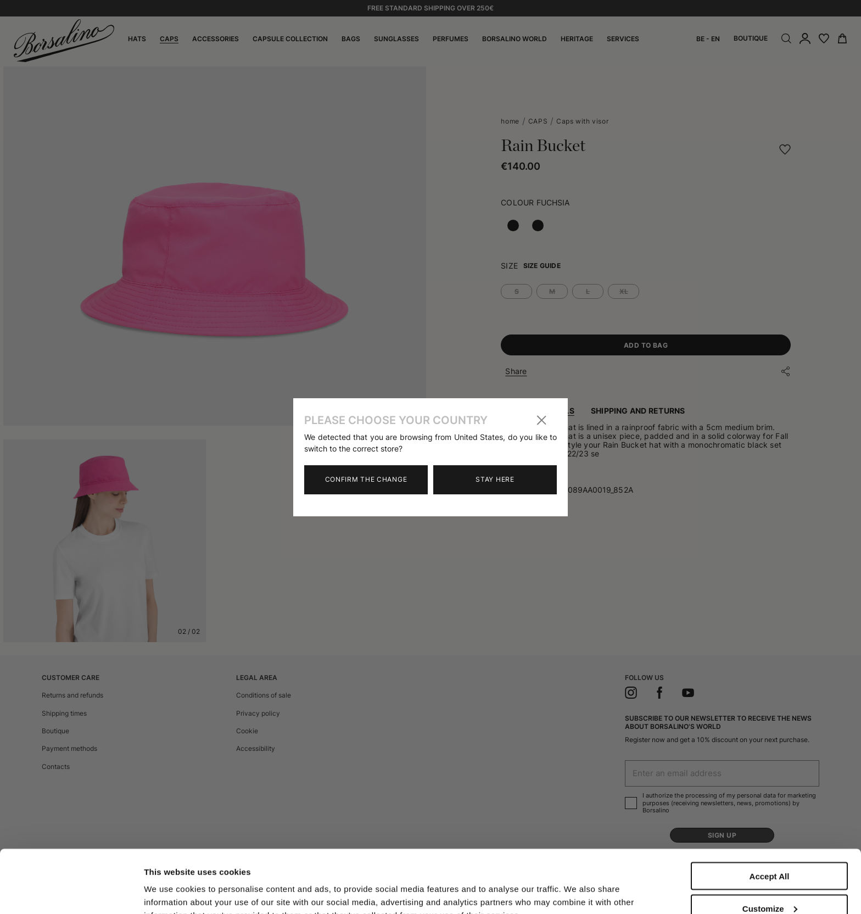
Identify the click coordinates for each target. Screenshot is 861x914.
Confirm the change (366, 479)
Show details (169, 882)
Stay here (495, 479)
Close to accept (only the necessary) (769, 882)
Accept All (770, 813)
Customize (769, 845)
